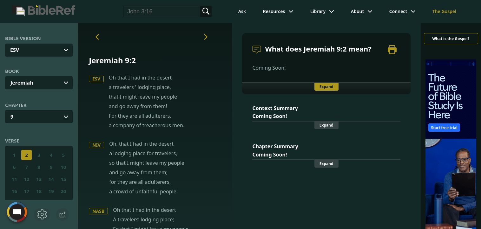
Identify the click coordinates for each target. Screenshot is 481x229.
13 (39, 179)
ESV (96, 79)
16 (14, 191)
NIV (96, 145)
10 (63, 167)
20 (63, 191)
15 (63, 179)
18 (39, 191)
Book (12, 71)
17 (26, 191)
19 (51, 191)
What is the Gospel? (450, 38)
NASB (98, 211)
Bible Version (23, 38)
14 (51, 179)
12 (26, 179)
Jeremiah (21, 82)
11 (14, 179)
